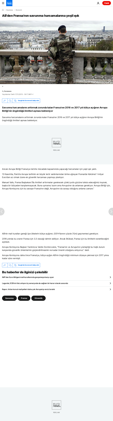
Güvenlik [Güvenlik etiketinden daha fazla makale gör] (38, 298)
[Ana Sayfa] (3, 10)
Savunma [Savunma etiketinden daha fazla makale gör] (9, 298)
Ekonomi (19, 10)
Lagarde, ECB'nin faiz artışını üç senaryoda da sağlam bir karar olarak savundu (35, 283)
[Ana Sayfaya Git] (9, 3)
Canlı (106, 3)
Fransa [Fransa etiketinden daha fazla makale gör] (24, 298)
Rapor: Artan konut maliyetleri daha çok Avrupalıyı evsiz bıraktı (28, 289)
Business (9, 10)
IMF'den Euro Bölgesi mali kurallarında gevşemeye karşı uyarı (28, 277)
